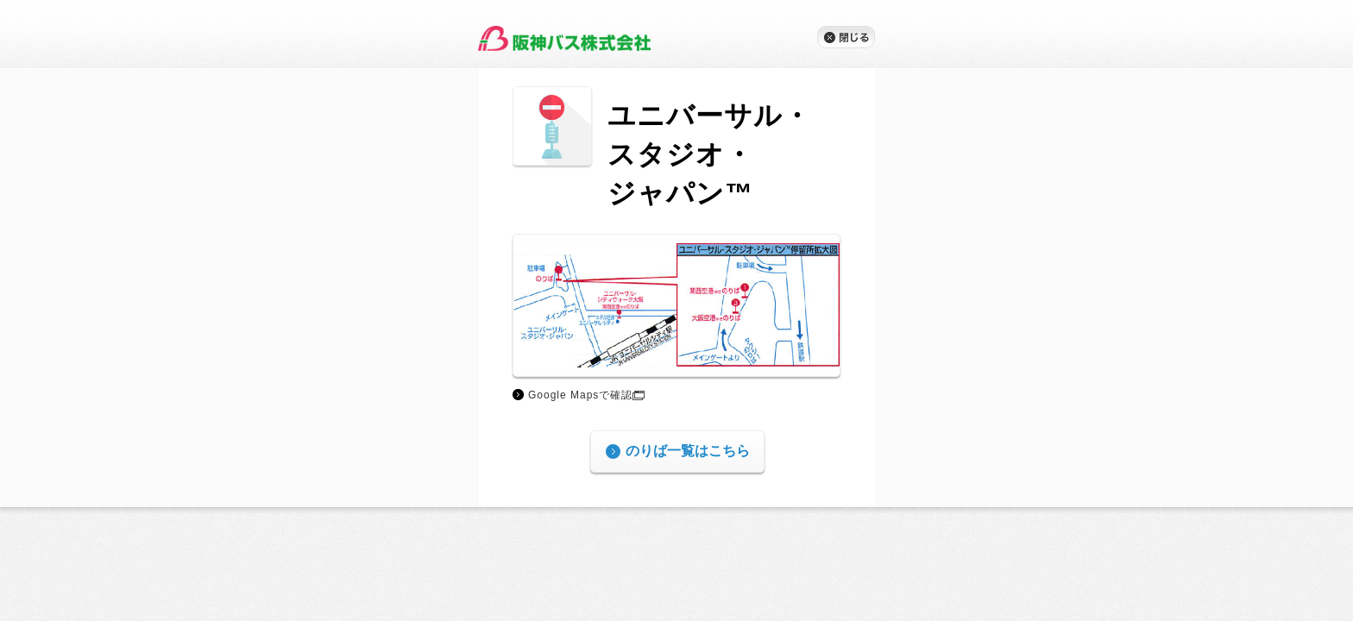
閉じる (846, 37)
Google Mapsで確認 (586, 395)
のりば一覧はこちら (688, 452)
